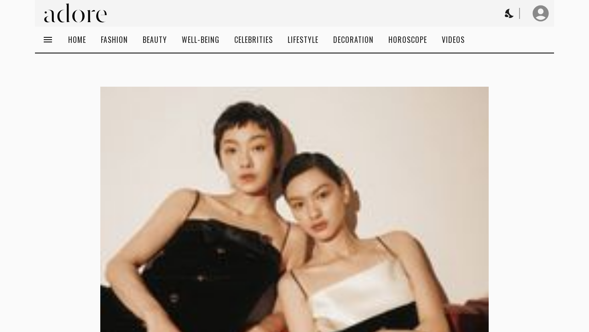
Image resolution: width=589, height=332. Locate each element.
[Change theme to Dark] (510, 13)
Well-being (200, 39)
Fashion (114, 39)
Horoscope (407, 39)
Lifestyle (303, 39)
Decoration (353, 39)
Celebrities (253, 39)
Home (77, 39)
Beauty (155, 39)
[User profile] (540, 13)
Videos (453, 39)
